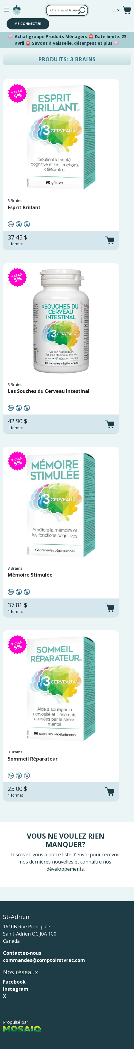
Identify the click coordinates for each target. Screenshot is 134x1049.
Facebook (14, 981)
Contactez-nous (22, 953)
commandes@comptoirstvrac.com (44, 960)
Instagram (15, 989)
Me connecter (27, 23)
